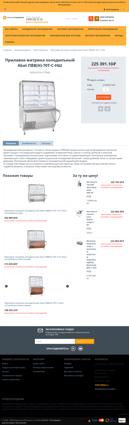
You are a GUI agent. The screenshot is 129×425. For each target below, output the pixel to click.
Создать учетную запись (14, 367)
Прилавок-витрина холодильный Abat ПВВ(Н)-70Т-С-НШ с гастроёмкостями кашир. (34, 304)
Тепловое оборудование (70, 29)
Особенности (29, 143)
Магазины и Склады (73, 375)
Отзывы (46, 143)
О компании (39, 371)
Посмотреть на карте (105, 388)
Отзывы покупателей (43, 367)
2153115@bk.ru (101, 385)
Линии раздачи (22, 50)
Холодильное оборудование (37, 29)
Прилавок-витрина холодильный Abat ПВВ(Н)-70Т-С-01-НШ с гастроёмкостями (35, 212)
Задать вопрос (96, 80)
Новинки (9, 42)
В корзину (103, 97)
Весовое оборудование (97, 36)
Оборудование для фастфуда (65, 36)
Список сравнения (11, 379)
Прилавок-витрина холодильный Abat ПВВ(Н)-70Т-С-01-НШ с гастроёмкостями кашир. (35, 258)
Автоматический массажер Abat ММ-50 (92, 187)
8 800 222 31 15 (34, 19)
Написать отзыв (40, 72)
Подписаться (84, 341)
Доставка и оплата (73, 371)
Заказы (5, 371)
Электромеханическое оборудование (25, 36)
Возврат (68, 363)
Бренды (119, 36)
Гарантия (68, 367)
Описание (11, 143)
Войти (5, 363)
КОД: (89, 85)
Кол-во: (90, 89)
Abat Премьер (40, 50)
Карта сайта (39, 363)
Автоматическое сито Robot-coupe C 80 (92, 218)
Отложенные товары (12, 375)
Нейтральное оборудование (103, 29)
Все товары (11, 29)
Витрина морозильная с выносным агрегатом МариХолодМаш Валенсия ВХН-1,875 (91, 254)
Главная (7, 50)
